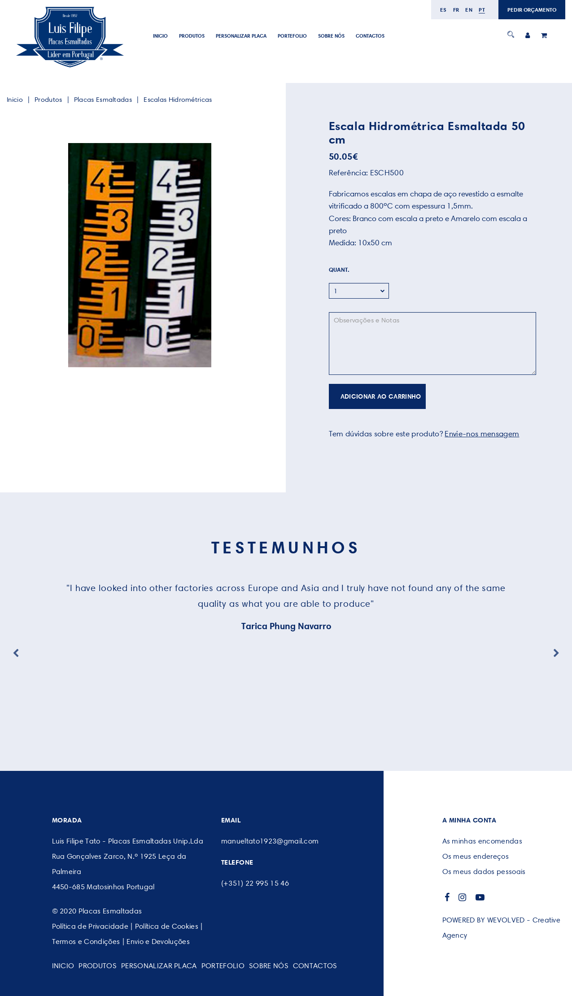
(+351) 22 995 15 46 (255, 883)
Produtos (192, 36)
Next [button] (556, 653)
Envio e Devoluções (158, 941)
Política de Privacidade (90, 926)
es (443, 9)
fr (456, 9)
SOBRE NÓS (331, 36)
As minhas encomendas (482, 841)
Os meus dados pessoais (484, 871)
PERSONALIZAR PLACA (241, 36)
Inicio (160, 36)
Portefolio (292, 36)
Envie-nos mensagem (482, 433)
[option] (139, 255)
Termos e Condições (86, 941)
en (468, 9)
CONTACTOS (370, 36)
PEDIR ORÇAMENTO (531, 9)
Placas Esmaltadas (103, 100)
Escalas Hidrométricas (178, 100)
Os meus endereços (475, 856)
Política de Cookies (166, 926)
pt (482, 9)
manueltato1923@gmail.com (270, 841)
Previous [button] (15, 653)
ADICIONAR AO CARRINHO (381, 396)
